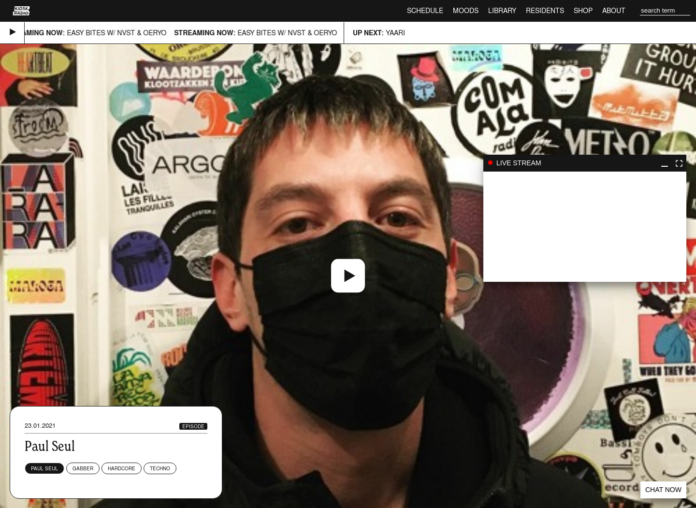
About (613, 10)
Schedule (425, 10)
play (584, 226)
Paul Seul (44, 468)
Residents (545, 10)
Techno (160, 468)
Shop (583, 10)
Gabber (82, 468)
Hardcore (121, 468)
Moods (465, 10)
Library (502, 10)
